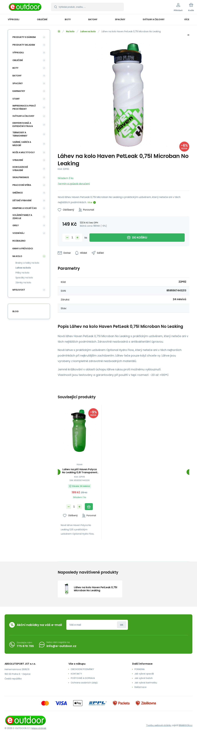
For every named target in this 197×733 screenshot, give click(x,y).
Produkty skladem (23, 44)
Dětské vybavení (21, 200)
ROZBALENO (19, 240)
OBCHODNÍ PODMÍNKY (82, 669)
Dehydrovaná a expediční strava (22, 124)
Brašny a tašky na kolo (27, 262)
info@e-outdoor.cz (61, 646)
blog (15, 311)
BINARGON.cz (185, 725)
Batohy (16, 75)
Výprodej (18, 52)
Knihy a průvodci (22, 248)
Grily (15, 225)
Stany (16, 98)
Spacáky (17, 83)
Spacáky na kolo (24, 277)
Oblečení (17, 60)
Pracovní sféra (21, 185)
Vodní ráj (18, 233)
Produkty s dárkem (24, 37)
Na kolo (70, 31)
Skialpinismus (20, 177)
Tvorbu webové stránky (158, 725)
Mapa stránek (39, 728)
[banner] (25, 7)
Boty (15, 67)
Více (89, 202)
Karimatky (18, 91)
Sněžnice (17, 192)
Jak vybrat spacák (144, 673)
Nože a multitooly (23, 152)
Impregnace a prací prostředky (24, 107)
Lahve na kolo (88, 31)
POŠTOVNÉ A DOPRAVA (83, 678)
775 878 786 (25, 646)
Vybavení (17, 160)
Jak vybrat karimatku (146, 682)
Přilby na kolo (22, 272)
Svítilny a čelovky (23, 116)
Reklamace (141, 687)
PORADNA (140, 669)
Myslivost (18, 289)
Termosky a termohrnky (19, 134)
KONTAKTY (76, 673)
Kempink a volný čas (24, 208)
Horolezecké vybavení (20, 168)
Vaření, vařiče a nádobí (21, 143)
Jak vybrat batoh (144, 678)
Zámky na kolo (23, 282)
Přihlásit (121, 624)
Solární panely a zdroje (22, 217)
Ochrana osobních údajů (84, 682)
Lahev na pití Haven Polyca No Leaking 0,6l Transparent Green (79, 471)
